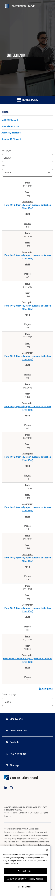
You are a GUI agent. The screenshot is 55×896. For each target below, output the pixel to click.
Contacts (12, 742)
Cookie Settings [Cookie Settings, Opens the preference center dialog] (25, 887)
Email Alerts (14, 719)
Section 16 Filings (10, 139)
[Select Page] (27, 702)
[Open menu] (48, 6)
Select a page (9, 694)
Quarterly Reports (10, 133)
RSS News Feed (16, 753)
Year (4, 166)
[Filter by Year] (27, 173)
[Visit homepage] (20, 6)
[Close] (47, 850)
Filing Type (6, 151)
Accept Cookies (25, 871)
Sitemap (12, 765)
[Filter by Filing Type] (27, 158)
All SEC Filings (9, 120)
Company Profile (16, 730)
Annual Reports (9, 126)
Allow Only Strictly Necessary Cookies (25, 879)
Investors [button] (27, 100)
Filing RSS (46, 688)
